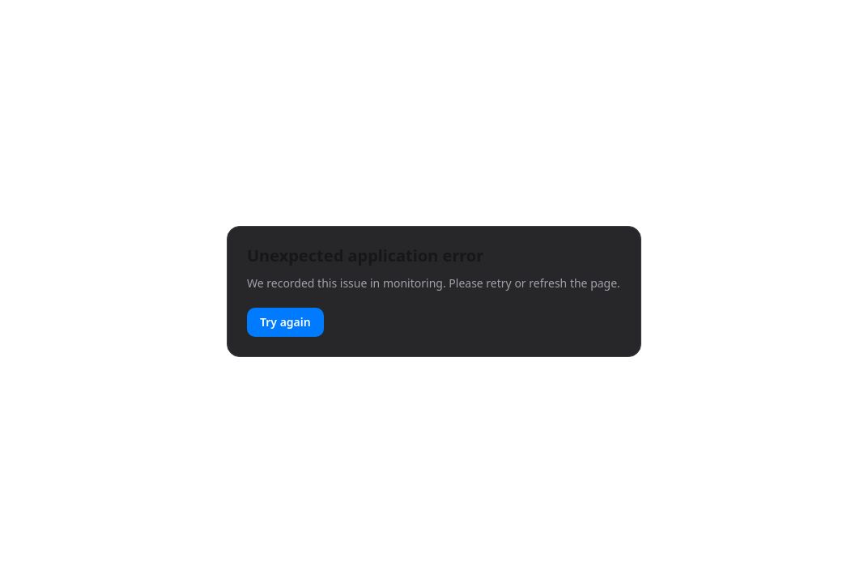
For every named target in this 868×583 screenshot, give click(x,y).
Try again (285, 322)
